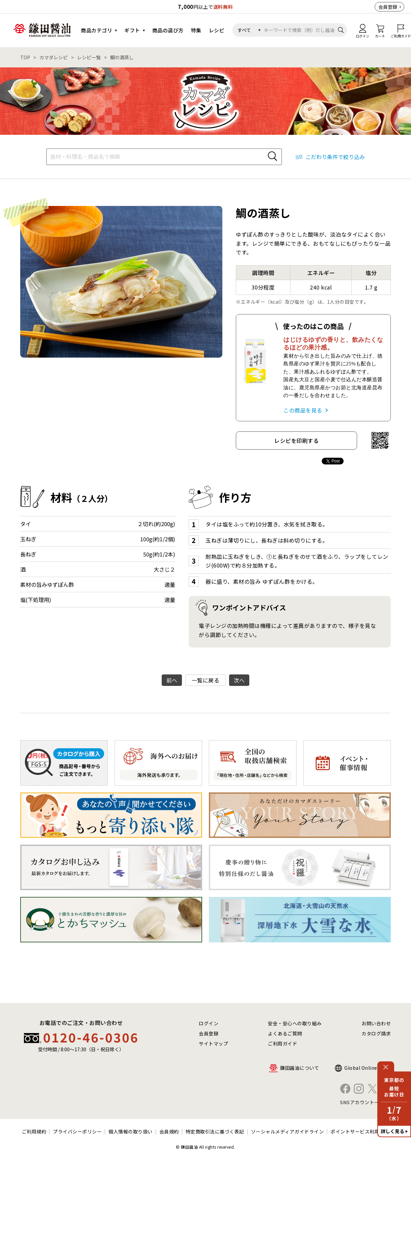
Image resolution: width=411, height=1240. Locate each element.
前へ (172, 680)
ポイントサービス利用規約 (359, 1131)
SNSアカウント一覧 (362, 1102)
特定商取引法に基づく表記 (215, 1131)
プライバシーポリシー (77, 1131)
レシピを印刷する (296, 440)
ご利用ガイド (282, 1043)
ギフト (132, 30)
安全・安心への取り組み (295, 1023)
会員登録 (387, 6)
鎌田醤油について (299, 1067)
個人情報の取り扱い (130, 1131)
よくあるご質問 (285, 1033)
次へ (239, 680)
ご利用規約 (34, 1131)
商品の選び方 (168, 30)
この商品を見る (302, 410)
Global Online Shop (367, 1067)
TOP (25, 57)
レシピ (217, 30)
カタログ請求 (376, 1033)
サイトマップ (213, 1043)
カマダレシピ (53, 57)
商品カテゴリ (96, 30)
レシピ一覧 (89, 57)
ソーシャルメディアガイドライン (287, 1131)
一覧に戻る (206, 680)
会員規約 (169, 1131)
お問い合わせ (376, 1023)
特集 (196, 30)
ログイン (208, 1023)
